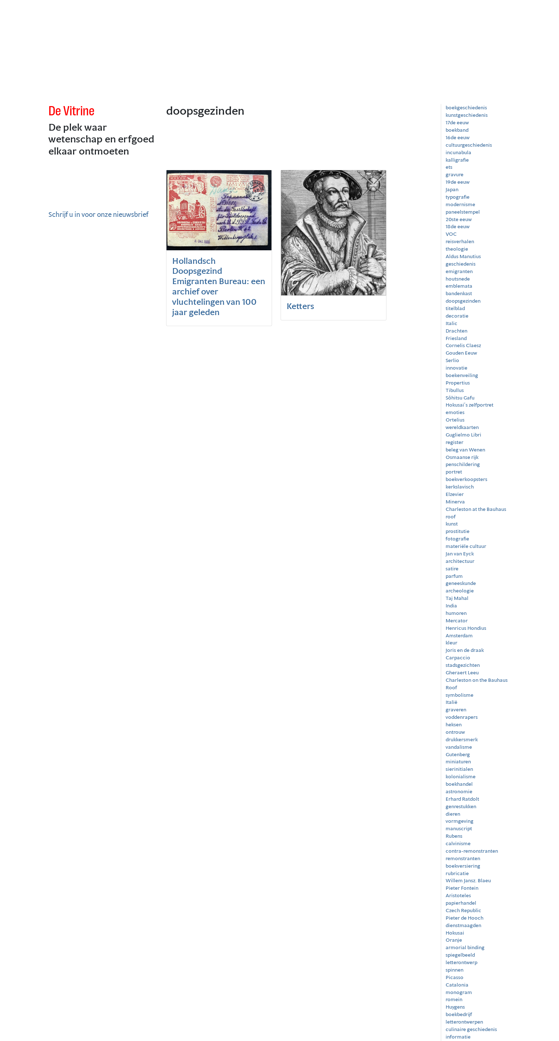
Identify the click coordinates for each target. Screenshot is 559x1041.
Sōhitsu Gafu (460, 397)
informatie (458, 1037)
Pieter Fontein (462, 888)
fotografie (457, 538)
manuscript (459, 828)
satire (452, 568)
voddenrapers (462, 717)
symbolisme (459, 695)
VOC (451, 234)
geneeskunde (461, 583)
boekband (457, 130)
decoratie (457, 316)
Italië (451, 702)
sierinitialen (459, 769)
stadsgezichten (463, 665)
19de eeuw (458, 182)
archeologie (460, 590)
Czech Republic (463, 910)
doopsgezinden (463, 301)
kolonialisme (461, 776)
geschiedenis (461, 264)
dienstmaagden (463, 925)
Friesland (456, 338)
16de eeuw (458, 137)
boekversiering (463, 866)
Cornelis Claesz (463, 345)
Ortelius (455, 420)
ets (449, 167)
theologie (457, 249)
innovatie (456, 368)
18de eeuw (458, 226)
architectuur (460, 561)
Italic (451, 323)
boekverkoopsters (466, 479)
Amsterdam (459, 635)
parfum (454, 576)
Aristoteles (458, 895)
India (451, 605)
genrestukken (461, 806)
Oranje (454, 940)
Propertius (458, 383)
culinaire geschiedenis (471, 1029)
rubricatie (457, 873)
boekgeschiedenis (466, 107)
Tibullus (455, 390)
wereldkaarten (462, 427)
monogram (459, 992)
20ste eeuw (459, 219)
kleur (451, 642)
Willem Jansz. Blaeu (468, 880)
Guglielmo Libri (463, 434)
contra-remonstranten (472, 851)
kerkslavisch (460, 486)
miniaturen (458, 761)
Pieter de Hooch (464, 918)
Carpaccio (458, 657)
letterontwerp (461, 962)
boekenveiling (462, 375)
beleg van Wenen (465, 449)
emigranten (459, 271)
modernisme (460, 204)
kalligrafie (457, 160)
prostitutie (458, 531)
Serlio (452, 360)
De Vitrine (71, 110)
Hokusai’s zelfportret (469, 405)
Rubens (454, 836)
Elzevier (455, 494)
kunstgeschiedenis (467, 115)
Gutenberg (458, 754)
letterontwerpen (464, 1022)
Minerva (455, 501)
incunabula (458, 152)
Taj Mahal (457, 598)
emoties (455, 412)
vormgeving (459, 821)
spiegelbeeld (460, 955)
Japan (452, 189)
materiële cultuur (466, 546)
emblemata (459, 286)
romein (454, 999)
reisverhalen (460, 241)
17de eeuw (457, 122)
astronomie (459, 791)
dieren (453, 814)
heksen (454, 724)
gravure (454, 174)
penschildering (463, 464)
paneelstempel (463, 212)
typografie (458, 197)
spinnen (454, 970)
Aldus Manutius (463, 256)
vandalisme (459, 747)
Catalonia (457, 985)
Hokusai (455, 933)
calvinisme (458, 843)
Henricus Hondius (466, 628)
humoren (456, 613)
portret (454, 472)
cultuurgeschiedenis (469, 145)
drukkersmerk (462, 739)
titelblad (455, 308)
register (454, 442)
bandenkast (459, 293)
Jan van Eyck (460, 553)
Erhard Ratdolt (462, 799)
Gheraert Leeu (462, 672)
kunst (452, 523)
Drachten (456, 331)
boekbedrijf (459, 1014)
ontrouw (455, 732)
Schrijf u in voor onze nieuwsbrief (98, 214)
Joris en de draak (465, 650)
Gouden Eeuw (461, 353)
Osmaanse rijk (462, 457)
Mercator (457, 620)
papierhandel (461, 903)
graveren (456, 709)
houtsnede (458, 279)
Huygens (455, 1007)
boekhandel (459, 784)
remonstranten (463, 858)
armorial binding (465, 947)
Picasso (454, 977)
